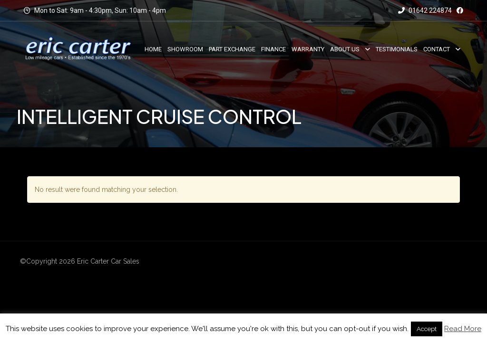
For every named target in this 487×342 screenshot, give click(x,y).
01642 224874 (425, 10)
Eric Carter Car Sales (108, 261)
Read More (462, 328)
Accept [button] (427, 328)
